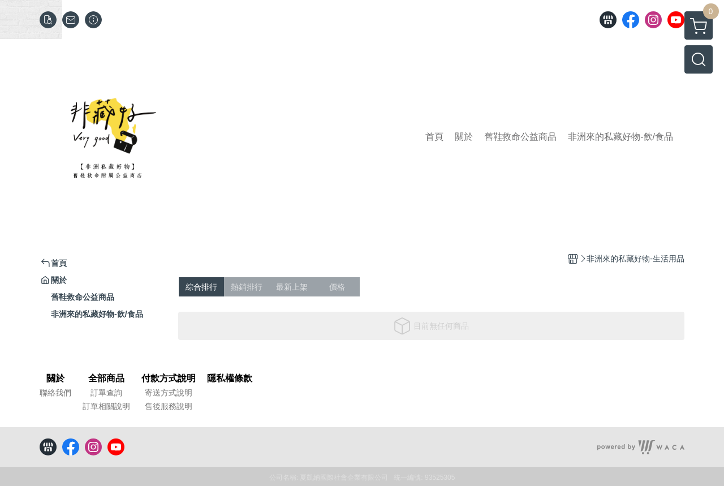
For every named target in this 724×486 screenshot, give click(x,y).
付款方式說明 (168, 378)
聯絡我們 (55, 393)
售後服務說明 (168, 406)
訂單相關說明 (106, 406)
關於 (55, 378)
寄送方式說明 (168, 393)
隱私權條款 (229, 378)
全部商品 (106, 378)
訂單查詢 (106, 393)
